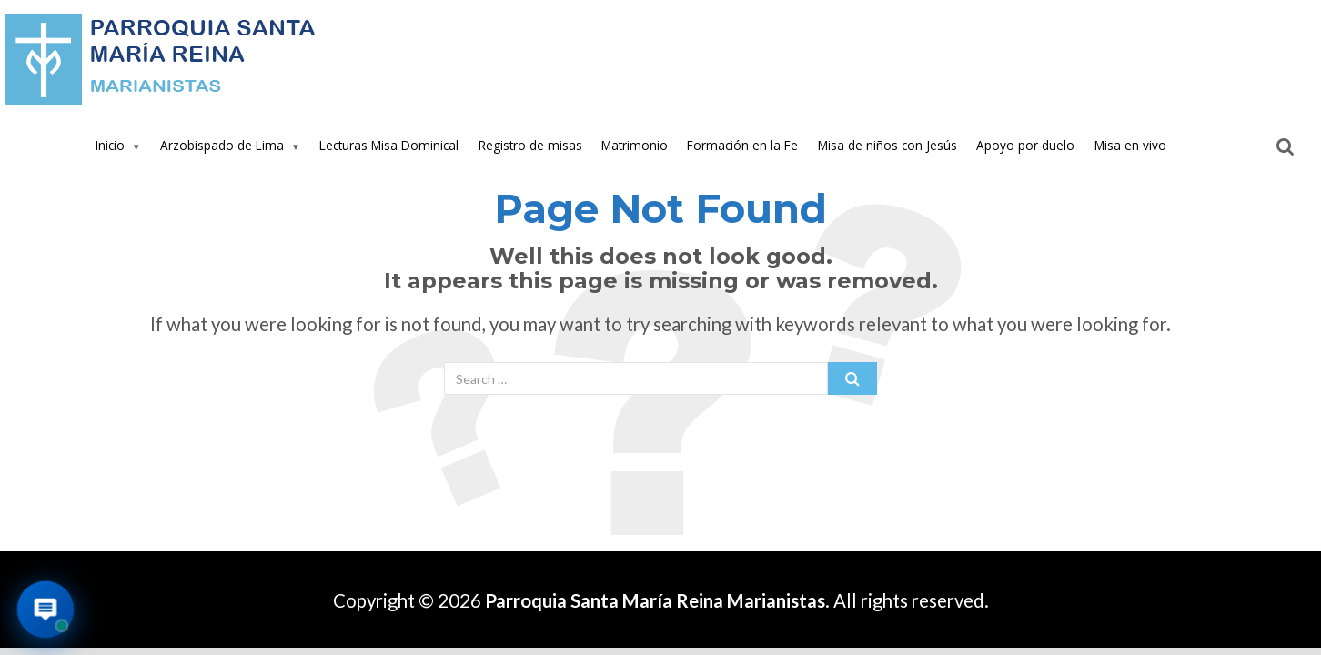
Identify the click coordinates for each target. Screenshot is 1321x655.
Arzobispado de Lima (222, 145)
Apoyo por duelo (1025, 145)
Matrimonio (634, 145)
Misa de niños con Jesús (887, 145)
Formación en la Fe (742, 145)
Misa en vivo (1130, 145)
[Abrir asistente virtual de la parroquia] (46, 610)
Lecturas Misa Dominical (389, 145)
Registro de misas (530, 145)
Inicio (110, 145)
